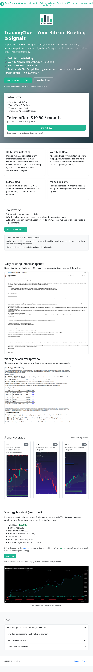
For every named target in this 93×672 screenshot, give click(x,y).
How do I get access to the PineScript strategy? (28, 634)
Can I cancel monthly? (17, 640)
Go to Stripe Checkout (16, 229)
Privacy (85, 661)
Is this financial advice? (17, 646)
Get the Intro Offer (18, 80)
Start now (46, 127)
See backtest (44, 80)
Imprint (77, 661)
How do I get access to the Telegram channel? (27, 627)
